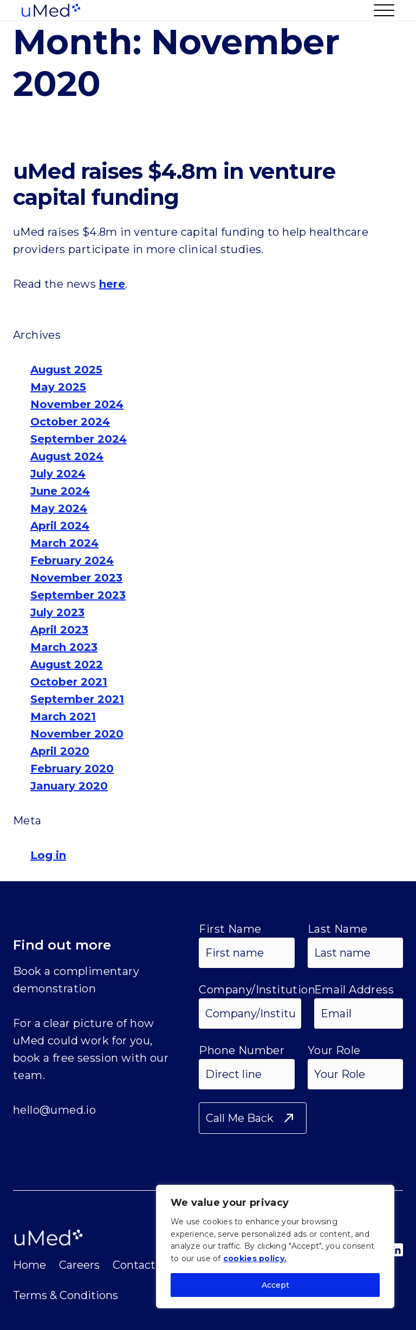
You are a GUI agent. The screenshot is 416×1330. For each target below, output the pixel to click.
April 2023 (59, 629)
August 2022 (66, 664)
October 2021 (68, 681)
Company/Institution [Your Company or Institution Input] (257, 989)
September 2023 (78, 595)
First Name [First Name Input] (230, 928)
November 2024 (76, 404)
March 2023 (64, 647)
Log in (48, 855)
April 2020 (59, 751)
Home (29, 1264)
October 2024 (70, 421)
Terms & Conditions (65, 1295)
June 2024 (60, 491)
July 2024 (58, 473)
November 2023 (76, 577)
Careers (79, 1264)
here (112, 283)
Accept (275, 1285)
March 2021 (63, 716)
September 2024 (78, 439)
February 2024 (72, 560)
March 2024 (64, 543)
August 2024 (66, 456)
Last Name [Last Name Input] (338, 928)
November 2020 (76, 733)
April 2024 (59, 525)
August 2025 (66, 369)
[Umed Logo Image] (51, 10)
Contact (134, 1264)
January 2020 (69, 785)
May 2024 (58, 508)
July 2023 (57, 612)
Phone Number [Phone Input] (241, 1050)
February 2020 (72, 768)
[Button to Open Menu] (379, 10)
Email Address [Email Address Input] (354, 989)
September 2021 (77, 699)
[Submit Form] (253, 1118)
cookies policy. (255, 1258)
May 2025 (58, 386)
